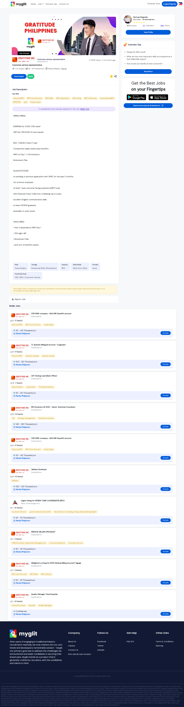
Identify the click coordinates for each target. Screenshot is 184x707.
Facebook (101, 642)
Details (166, 333)
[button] (179, 3)
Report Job (18, 299)
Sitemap (159, 646)
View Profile (148, 32)
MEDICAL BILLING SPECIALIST (43, 532)
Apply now (84, 109)
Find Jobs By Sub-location (79, 654)
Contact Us (64, 4)
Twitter (100, 646)
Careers (71, 646)
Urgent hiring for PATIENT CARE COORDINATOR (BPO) (43, 500)
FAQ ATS (130, 642)
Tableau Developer (39, 469)
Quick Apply (19, 76)
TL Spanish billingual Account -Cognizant (48, 345)
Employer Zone (154, 3)
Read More (148, 71)
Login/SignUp (169, 4)
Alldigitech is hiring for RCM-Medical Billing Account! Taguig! (56, 563)
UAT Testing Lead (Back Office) (44, 376)
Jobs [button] (40, 4)
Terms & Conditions (165, 642)
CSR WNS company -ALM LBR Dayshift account (51, 313)
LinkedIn (100, 650)
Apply (30, 76)
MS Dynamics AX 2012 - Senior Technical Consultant (53, 407)
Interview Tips (51, 4)
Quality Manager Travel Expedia (44, 594)
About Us (72, 642)
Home (33, 4)
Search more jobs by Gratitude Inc (148, 105)
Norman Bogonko (140, 17)
